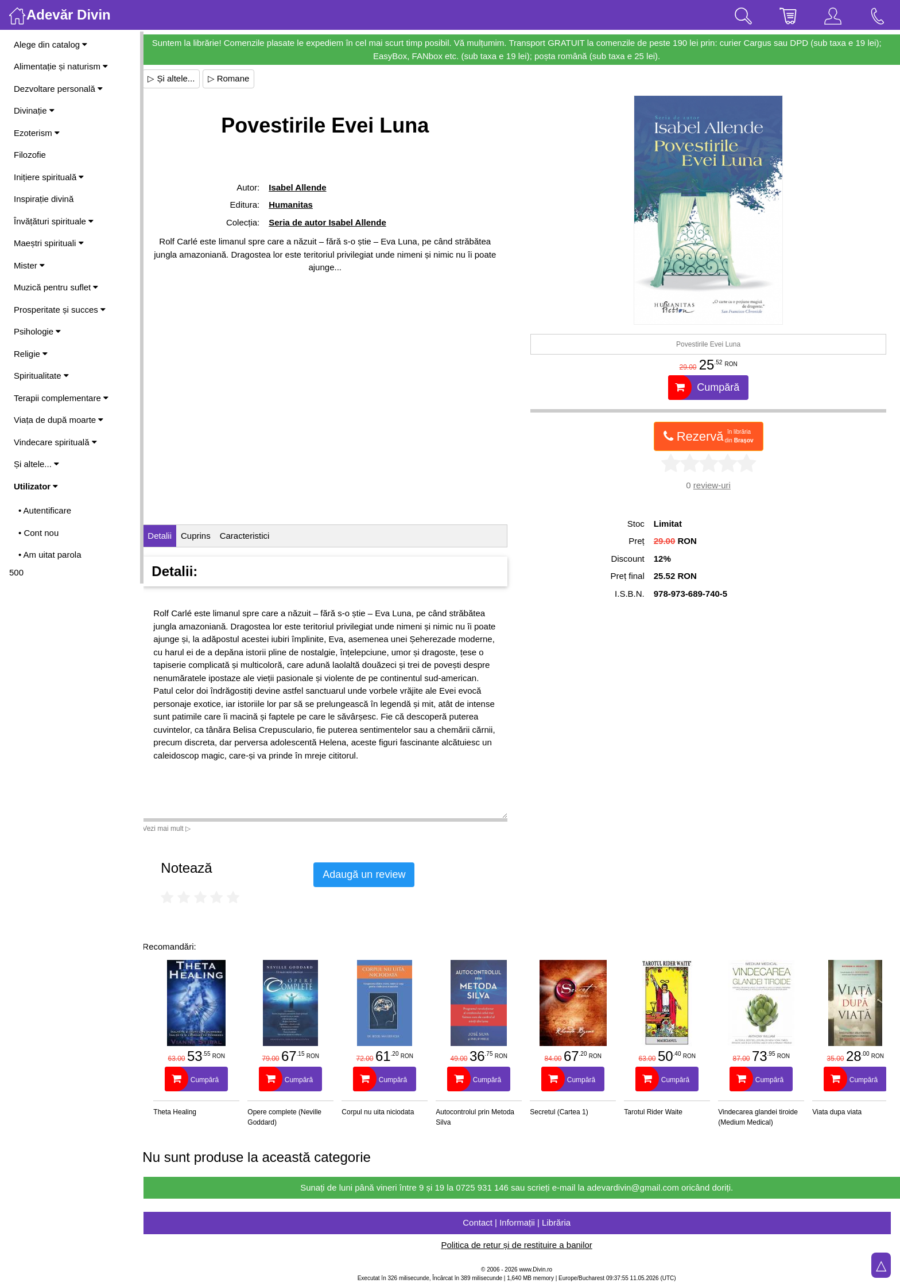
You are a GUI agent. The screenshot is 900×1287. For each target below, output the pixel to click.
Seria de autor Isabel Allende (336, 222)
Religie (31, 354)
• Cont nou (38, 533)
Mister (29, 265)
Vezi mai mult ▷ (177, 829)
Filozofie (30, 155)
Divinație (34, 110)
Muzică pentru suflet (56, 287)
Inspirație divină (43, 199)
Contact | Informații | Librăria (522, 1222)
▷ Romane (238, 78)
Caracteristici (255, 536)
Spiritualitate (41, 375)
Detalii (170, 536)
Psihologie (37, 331)
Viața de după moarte (58, 420)
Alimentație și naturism (61, 66)
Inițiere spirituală (49, 177)
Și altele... (36, 464)
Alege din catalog (50, 44)
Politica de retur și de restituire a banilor (521, 1245)
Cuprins (206, 536)
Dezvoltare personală (58, 89)
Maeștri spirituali (49, 243)
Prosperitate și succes (60, 309)
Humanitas (299, 204)
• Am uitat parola (49, 554)
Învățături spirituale (54, 221)
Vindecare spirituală (55, 442)
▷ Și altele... (181, 78)
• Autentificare (44, 510)
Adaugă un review (374, 874)
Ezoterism (37, 133)
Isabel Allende (306, 187)
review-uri (714, 485)
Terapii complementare (61, 398)
